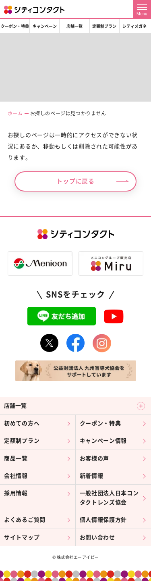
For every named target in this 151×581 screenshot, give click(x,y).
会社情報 (16, 476)
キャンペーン (45, 26)
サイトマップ (21, 537)
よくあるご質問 (25, 520)
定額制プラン (104, 26)
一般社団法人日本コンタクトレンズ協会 (109, 497)
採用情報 (16, 493)
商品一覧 (16, 458)
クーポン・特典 (15, 26)
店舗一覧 (74, 26)
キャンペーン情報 (103, 441)
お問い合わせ (97, 537)
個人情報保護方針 (103, 520)
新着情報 (91, 476)
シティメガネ (134, 26)
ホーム (15, 113)
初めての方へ (21, 423)
